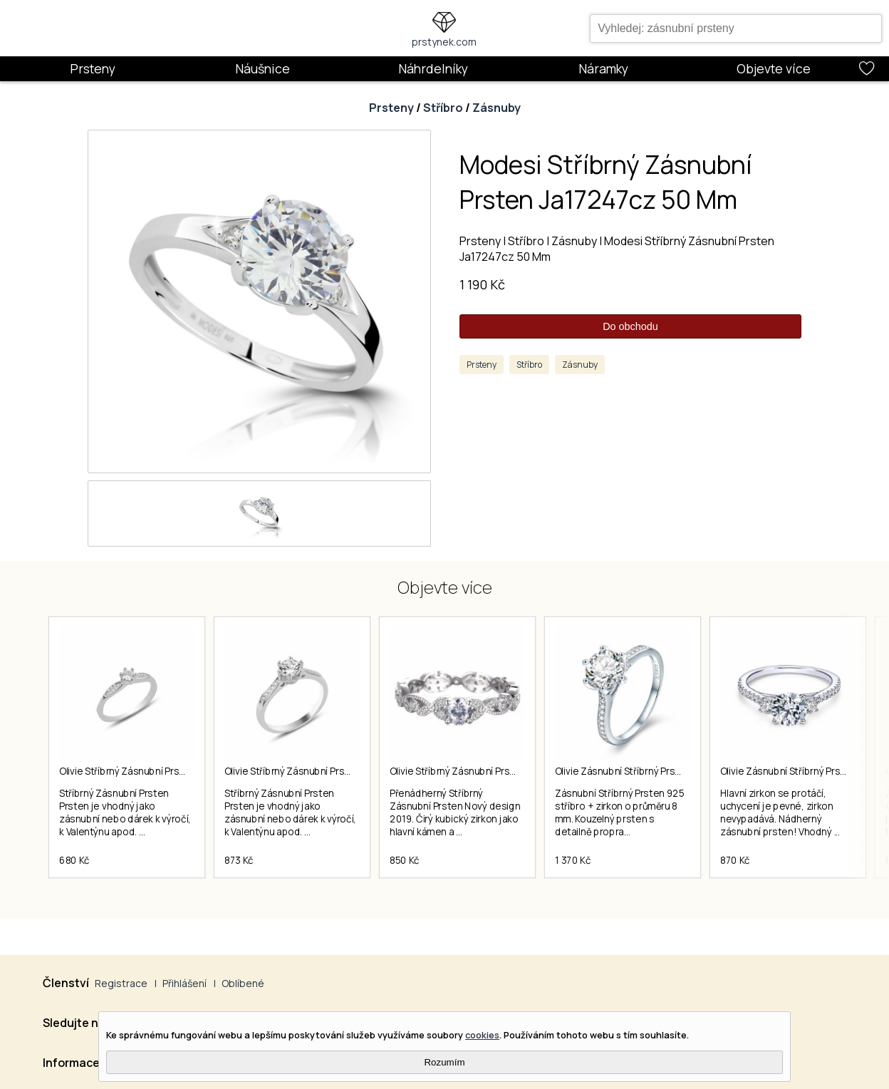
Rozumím (444, 1062)
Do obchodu (630, 326)
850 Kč (405, 860)
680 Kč (74, 860)
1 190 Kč (482, 284)
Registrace (121, 983)
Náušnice (262, 68)
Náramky (603, 68)
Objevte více (774, 68)
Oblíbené (243, 983)
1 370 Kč (573, 860)
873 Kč (239, 860)
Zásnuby (496, 107)
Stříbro (443, 107)
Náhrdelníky (433, 68)
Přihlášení (184, 983)
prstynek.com (444, 41)
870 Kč (735, 860)
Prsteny (92, 68)
